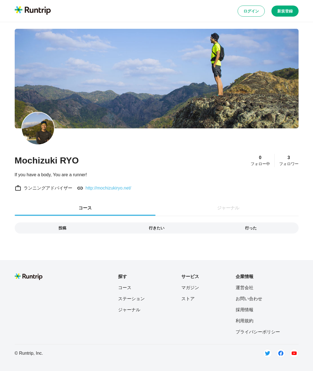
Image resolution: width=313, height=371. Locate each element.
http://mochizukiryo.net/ (108, 188)
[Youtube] (294, 353)
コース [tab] (85, 208)
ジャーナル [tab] (228, 208)
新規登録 (285, 11)
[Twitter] (267, 353)
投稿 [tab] (62, 228)
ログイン (251, 11)
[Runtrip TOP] (33, 10)
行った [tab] (251, 228)
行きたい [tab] (156, 228)
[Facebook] (280, 353)
